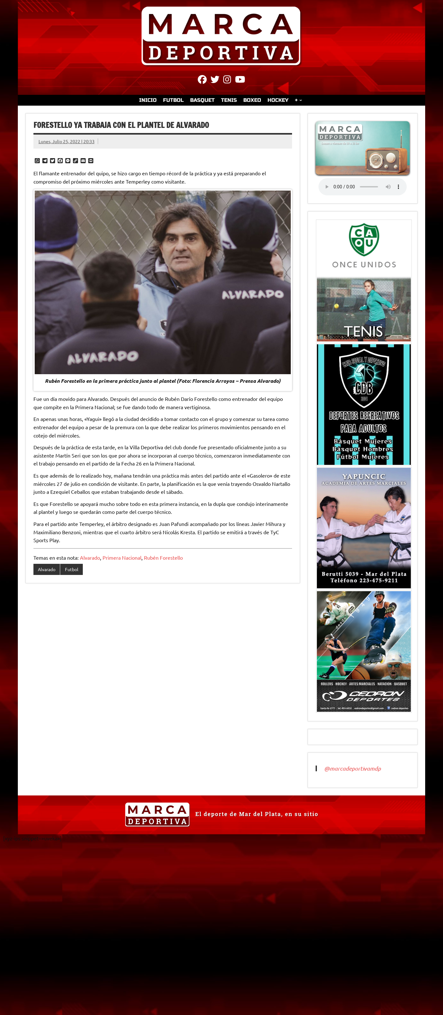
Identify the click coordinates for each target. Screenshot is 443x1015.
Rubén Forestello (163, 557)
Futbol (71, 569)
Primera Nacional (122, 557)
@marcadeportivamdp (352, 768)
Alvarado (90, 557)
